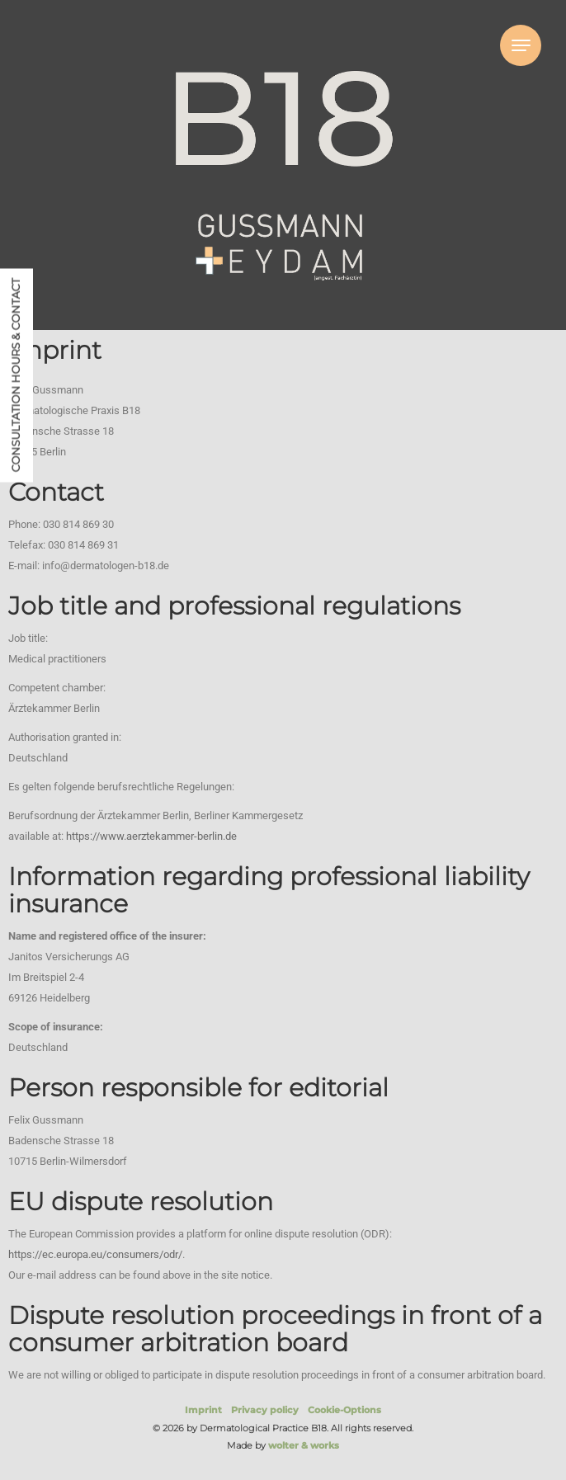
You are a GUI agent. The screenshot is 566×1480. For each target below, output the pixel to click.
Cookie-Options (344, 1410)
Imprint (203, 1410)
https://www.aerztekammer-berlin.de (151, 836)
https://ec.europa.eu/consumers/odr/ (95, 1254)
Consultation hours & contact (15, 375)
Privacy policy (265, 1410)
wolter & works (303, 1445)
